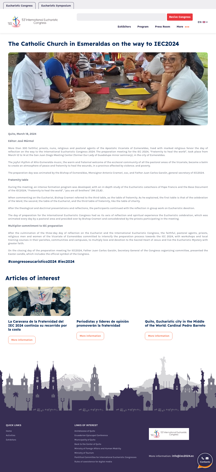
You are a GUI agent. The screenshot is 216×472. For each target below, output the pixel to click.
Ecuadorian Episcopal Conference (91, 435)
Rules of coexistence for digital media (93, 461)
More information (22, 339)
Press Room (162, 26)
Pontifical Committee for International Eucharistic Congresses (106, 457)
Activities (10, 435)
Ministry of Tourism (84, 453)
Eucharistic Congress (19, 5)
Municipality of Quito (85, 439)
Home (9, 431)
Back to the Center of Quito (88, 444)
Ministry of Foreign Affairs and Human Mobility (98, 448)
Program (143, 26)
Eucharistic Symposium (56, 5)
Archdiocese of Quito (85, 431)
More (180, 26)
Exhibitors (124, 26)
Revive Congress (179, 17)
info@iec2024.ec (183, 456)
